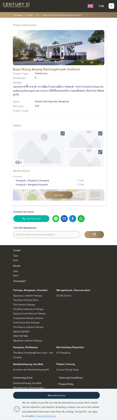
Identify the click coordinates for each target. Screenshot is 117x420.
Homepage (18, 15)
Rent (15, 260)
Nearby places (21, 170)
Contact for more (23, 211)
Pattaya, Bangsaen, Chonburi (30, 290)
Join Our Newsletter (24, 227)
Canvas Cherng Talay (67, 369)
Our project (19, 280)
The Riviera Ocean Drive (25, 299)
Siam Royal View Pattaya (26, 322)
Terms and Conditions (71, 377)
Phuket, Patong (65, 364)
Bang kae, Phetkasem (25, 347)
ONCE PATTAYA (20, 335)
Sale (15, 255)
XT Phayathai (63, 352)
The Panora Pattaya (24, 304)
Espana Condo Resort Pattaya (29, 313)
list (38, 15)
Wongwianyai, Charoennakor (73, 290)
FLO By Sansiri (63, 295)
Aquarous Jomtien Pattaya (27, 295)
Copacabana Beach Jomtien (28, 317)
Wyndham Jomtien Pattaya (27, 340)
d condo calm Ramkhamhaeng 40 (31, 369)
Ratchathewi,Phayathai (70, 347)
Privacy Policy (66, 383)
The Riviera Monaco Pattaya (28, 309)
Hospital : (18, 176)
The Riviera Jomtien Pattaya (28, 326)
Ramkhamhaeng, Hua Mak (28, 364)
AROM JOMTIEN (21, 331)
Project (30, 15)
